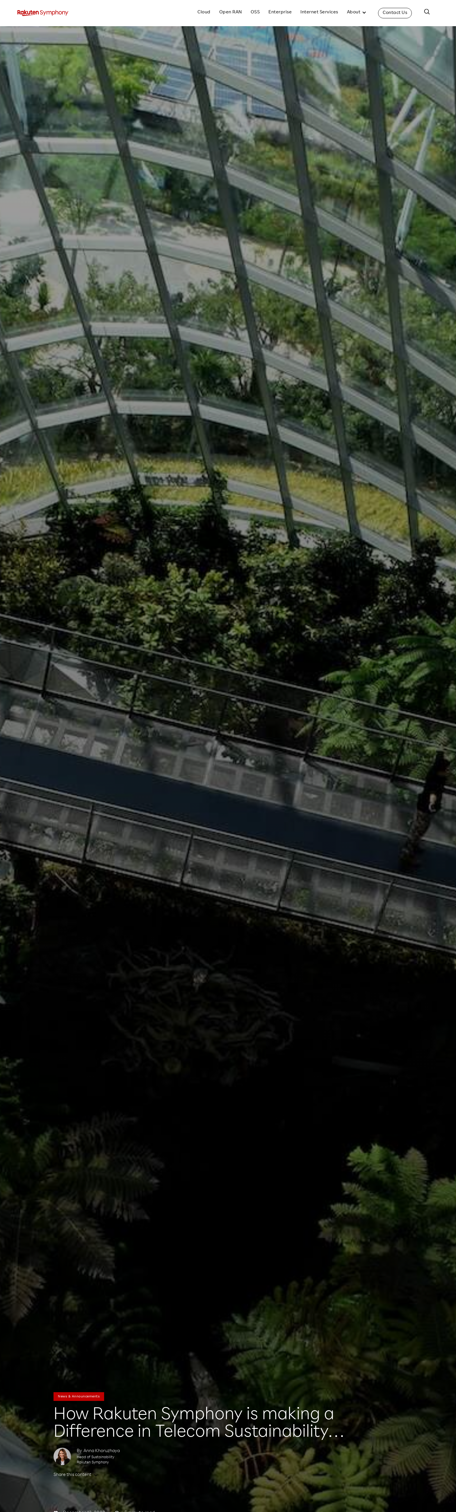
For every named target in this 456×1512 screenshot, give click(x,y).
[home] (42, 13)
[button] (357, 13)
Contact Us (395, 13)
